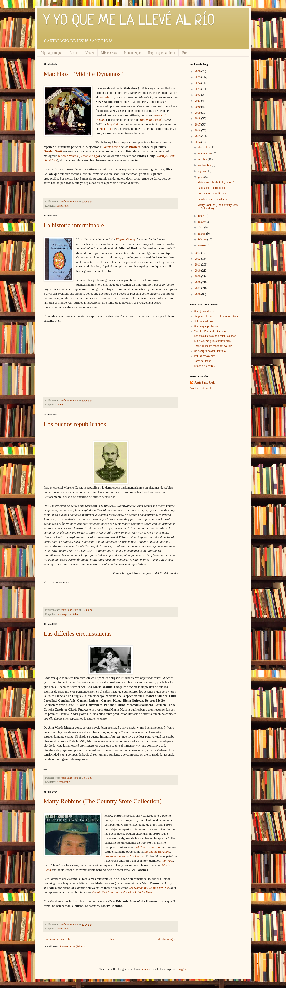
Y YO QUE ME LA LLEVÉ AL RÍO (129, 21)
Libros (74, 52)
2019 (198, 112)
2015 (198, 136)
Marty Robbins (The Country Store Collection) (103, 801)
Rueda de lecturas (204, 365)
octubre (202, 159)
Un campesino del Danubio (210, 351)
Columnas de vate (204, 321)
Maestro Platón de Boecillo (210, 331)
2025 (198, 77)
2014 (198, 142)
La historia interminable (74, 225)
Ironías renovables (204, 356)
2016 (198, 130)
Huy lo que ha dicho (161, 52)
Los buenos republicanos (75, 424)
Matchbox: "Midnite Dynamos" (83, 73)
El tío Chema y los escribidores (212, 341)
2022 (198, 94)
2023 (198, 89)
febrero (202, 239)
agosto (202, 171)
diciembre (204, 147)
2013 (198, 252)
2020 (198, 106)
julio (201, 177)
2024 (198, 83)
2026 (198, 71)
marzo (202, 233)
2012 (198, 258)
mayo (201, 221)
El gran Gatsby (125, 239)
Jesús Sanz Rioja (204, 382)
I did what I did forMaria (137, 892)
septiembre (205, 165)
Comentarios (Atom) (72, 946)
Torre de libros (202, 360)
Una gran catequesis (206, 311)
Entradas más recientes (58, 939)
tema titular (106, 128)
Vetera (89, 52)
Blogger (181, 969)
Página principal (51, 52)
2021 (198, 100)
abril (201, 227)
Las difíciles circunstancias (78, 633)
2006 (198, 294)
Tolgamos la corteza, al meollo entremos (217, 316)
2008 (198, 282)
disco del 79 (106, 97)
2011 (198, 264)
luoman (145, 969)
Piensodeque (132, 52)
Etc (184, 52)
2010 (198, 270)
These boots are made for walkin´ (213, 346)
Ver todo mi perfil (200, 388)
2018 (198, 118)
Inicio (113, 939)
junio (201, 215)
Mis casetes (109, 52)
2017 (198, 124)
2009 (198, 276)
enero (201, 245)
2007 (198, 288)
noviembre (204, 153)
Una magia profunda (206, 326)
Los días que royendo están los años (215, 335)
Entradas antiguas (166, 939)
